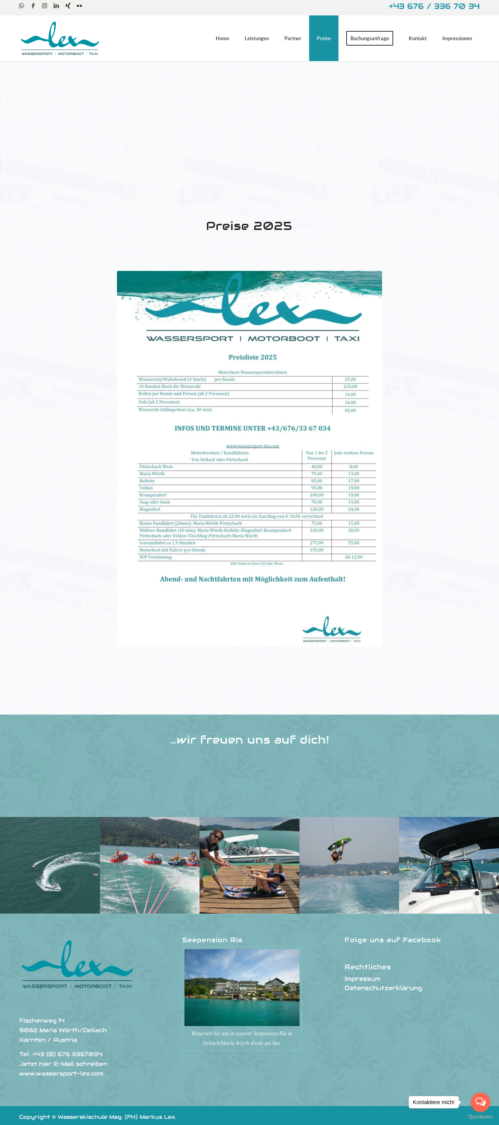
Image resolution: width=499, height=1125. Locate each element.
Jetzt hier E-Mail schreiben (63, 1063)
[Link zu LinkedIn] (56, 6)
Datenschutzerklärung (383, 988)
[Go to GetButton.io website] (480, 1117)
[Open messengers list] (480, 1102)
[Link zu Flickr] (79, 6)
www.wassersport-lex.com (61, 1073)
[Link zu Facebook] (33, 6)
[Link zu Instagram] (44, 6)
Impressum (363, 979)
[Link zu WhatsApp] (21, 6)
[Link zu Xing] (67, 6)
